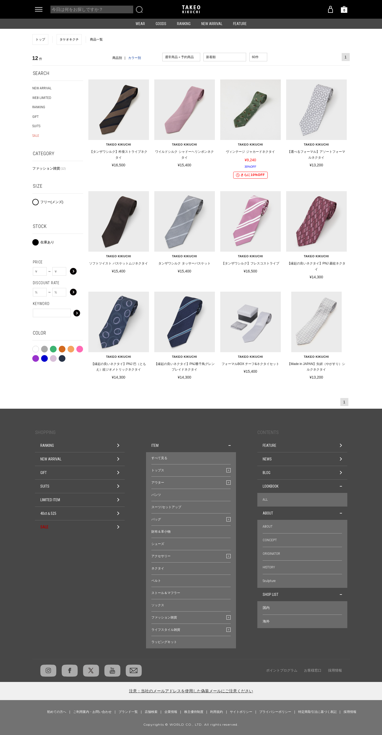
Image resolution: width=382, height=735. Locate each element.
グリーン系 (53, 348)
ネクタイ (157, 568)
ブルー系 (44, 357)
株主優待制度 (193, 712)
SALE (35, 136)
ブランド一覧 (128, 712)
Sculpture (269, 581)
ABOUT (302, 513)
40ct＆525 (80, 513)
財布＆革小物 (161, 531)
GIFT (35, 117)
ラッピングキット (164, 642)
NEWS (302, 459)
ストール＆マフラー (165, 593)
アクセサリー (161, 556)
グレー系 (44, 348)
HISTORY (269, 567)
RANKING (184, 24)
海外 (266, 621)
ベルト (156, 581)
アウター (157, 482)
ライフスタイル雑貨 (165, 630)
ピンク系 (79, 348)
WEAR (140, 24)
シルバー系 (53, 357)
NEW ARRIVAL (211, 24)
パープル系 (35, 357)
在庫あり (47, 242)
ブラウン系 (62, 348)
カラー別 (134, 58)
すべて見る (159, 458)
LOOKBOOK (302, 486)
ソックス (157, 605)
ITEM (191, 445)
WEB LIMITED (41, 98)
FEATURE (240, 24)
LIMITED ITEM (80, 500)
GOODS (161, 24)
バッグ (156, 519)
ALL (265, 499)
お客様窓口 (312, 670)
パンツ (156, 495)
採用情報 (335, 670)
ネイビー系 (62, 357)
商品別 (117, 58)
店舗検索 (151, 712)
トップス (157, 470)
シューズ (157, 544)
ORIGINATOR (271, 554)
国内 (266, 608)
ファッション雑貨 (49, 168)
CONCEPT (270, 540)
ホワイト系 (36, 348)
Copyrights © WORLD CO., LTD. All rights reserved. (191, 724)
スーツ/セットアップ (166, 507)
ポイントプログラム (281, 670)
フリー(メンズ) (52, 202)
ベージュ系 (71, 348)
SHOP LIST (302, 594)
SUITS (36, 126)
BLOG (302, 473)
